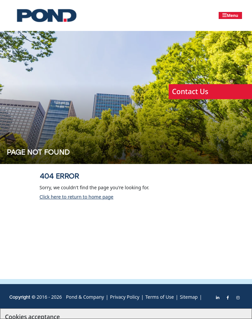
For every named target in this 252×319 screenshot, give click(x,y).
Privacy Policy (124, 297)
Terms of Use (159, 297)
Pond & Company (85, 297)
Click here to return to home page (77, 197)
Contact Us (190, 91)
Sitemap (189, 297)
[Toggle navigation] (230, 15)
